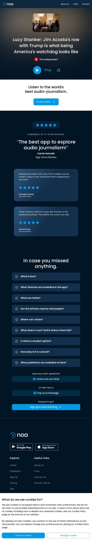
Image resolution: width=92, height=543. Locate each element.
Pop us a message (46, 393)
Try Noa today (46, 102)
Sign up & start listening (46, 407)
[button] (46, 277)
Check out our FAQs (46, 379)
